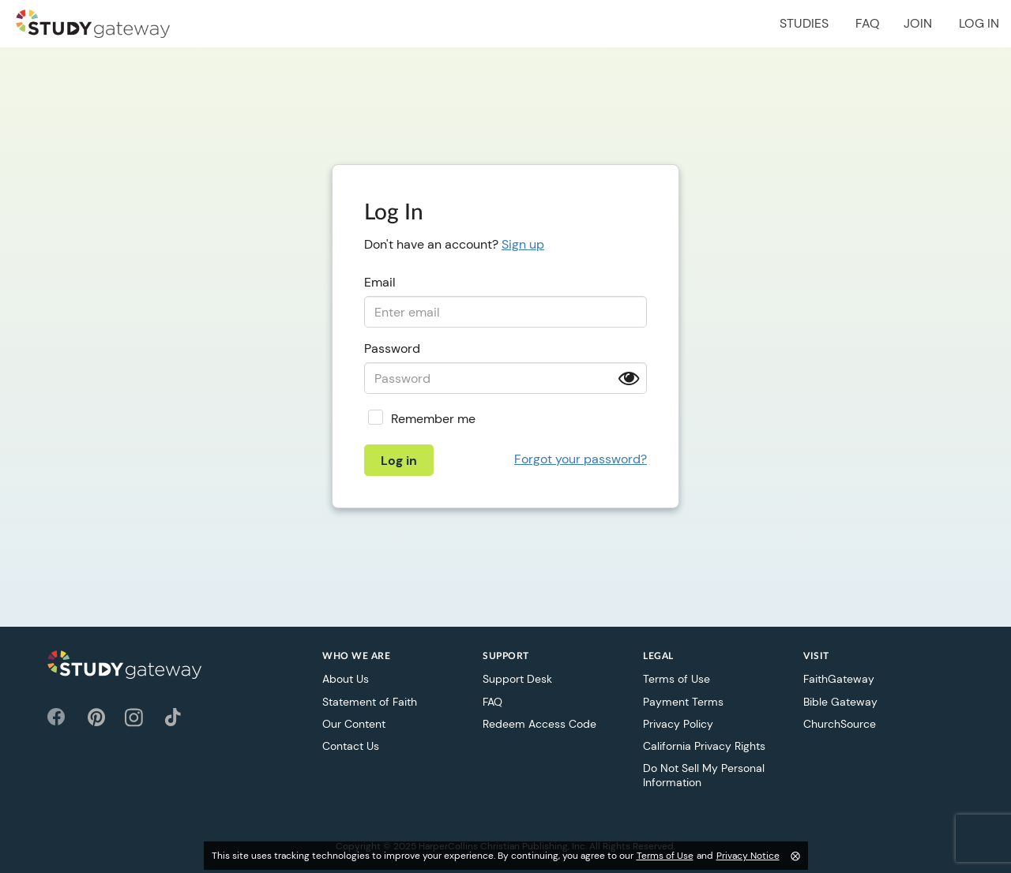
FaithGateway (838, 679)
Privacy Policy (678, 724)
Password (392, 348)
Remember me (433, 418)
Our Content (353, 724)
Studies (804, 23)
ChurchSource (839, 724)
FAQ (867, 23)
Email (380, 282)
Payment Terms (683, 702)
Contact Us (350, 746)
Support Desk (517, 679)
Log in (979, 23)
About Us (345, 679)
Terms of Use (676, 679)
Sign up (523, 244)
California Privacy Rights (704, 746)
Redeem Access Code (539, 724)
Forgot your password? (580, 459)
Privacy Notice (748, 855)
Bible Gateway (840, 702)
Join (918, 23)
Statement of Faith (369, 702)
